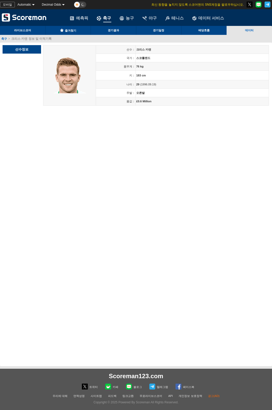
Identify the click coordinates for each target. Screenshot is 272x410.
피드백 (112, 395)
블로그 (134, 386)
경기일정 (158, 30)
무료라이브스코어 (151, 395)
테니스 (174, 18)
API (171, 395)
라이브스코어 (22, 30)
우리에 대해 (60, 395)
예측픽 (79, 18)
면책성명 (79, 395)
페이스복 (185, 386)
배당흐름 (204, 30)
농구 (127, 18)
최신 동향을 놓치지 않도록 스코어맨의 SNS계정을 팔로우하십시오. (197, 4)
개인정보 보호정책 (190, 395)
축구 (104, 18)
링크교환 (128, 395)
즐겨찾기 (68, 30)
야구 (149, 18)
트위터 (90, 386)
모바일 (7, 4)
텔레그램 (158, 386)
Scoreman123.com (136, 376)
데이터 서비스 (208, 18)
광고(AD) (214, 395)
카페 (111, 386)
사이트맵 (96, 395)
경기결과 (113, 30)
